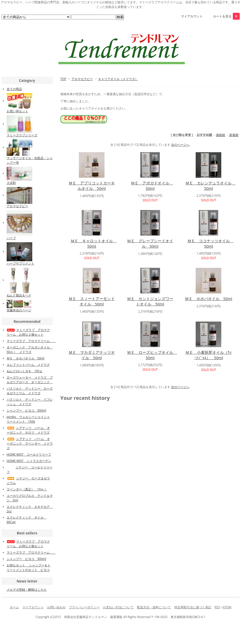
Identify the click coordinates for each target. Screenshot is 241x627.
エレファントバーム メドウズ (28, 364)
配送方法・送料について (154, 607)
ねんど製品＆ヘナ (19, 295)
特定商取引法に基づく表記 (192, 607)
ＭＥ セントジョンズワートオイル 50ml (150, 301)
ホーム (14, 607)
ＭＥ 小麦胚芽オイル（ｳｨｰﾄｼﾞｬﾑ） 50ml (208, 355)
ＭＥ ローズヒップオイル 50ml (152, 355)
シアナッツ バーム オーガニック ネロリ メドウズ (28, 430)
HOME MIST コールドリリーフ (29, 454)
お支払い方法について (118, 607)
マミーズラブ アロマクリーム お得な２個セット (28, 332)
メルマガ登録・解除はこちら (27, 589)
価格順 (220, 135)
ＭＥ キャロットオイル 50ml (94, 243)
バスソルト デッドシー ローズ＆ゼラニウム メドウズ (30, 390)
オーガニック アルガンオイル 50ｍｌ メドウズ (30, 349)
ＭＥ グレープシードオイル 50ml (150, 243)
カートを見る (226, 16)
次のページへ (180, 144)
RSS (217, 607)
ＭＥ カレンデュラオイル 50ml (210, 185)
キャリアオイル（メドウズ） (118, 79)
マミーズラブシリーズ (22, 135)
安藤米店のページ (19, 310)
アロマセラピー (82, 79)
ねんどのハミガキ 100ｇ (25, 371)
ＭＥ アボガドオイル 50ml (152, 185)
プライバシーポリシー (84, 607)
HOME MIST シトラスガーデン (29, 461)
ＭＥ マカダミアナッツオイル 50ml (92, 355)
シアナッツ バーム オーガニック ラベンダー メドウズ (30, 443)
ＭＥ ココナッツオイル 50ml (210, 243)
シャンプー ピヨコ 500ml (26, 410)
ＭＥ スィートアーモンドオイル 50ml (92, 301)
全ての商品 (14, 89)
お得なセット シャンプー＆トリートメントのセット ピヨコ (28, 567)
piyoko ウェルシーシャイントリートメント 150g (28, 419)
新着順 (233, 135)
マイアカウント (192, 16)
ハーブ (11, 238)
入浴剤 (11, 183)
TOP (63, 79)
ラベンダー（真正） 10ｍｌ (27, 489)
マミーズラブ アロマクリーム (31, 341)
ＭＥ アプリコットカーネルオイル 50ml (92, 185)
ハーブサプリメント (20, 263)
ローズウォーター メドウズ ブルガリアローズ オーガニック (30, 379)
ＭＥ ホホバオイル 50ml (208, 298)
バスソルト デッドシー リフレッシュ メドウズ (30, 401)
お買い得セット (17, 111)
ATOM (227, 607)
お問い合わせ (56, 607)
